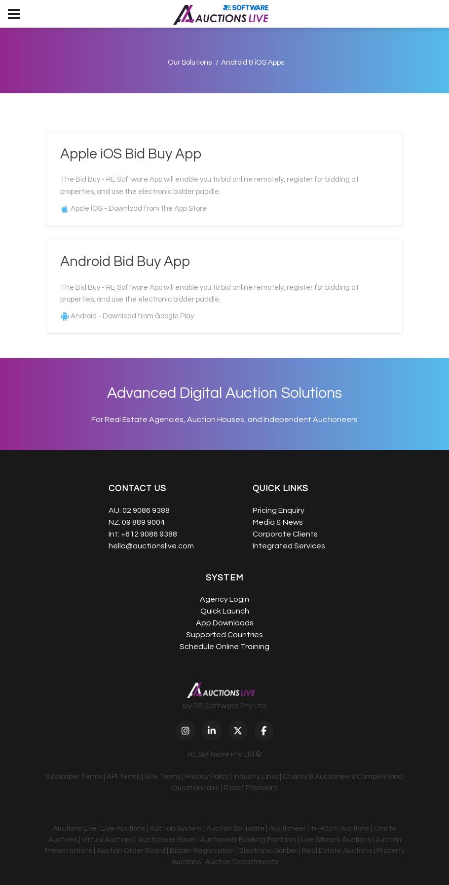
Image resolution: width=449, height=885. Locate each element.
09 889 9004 (143, 522)
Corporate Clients (285, 534)
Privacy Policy (207, 777)
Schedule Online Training (224, 647)
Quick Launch (224, 612)
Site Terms (163, 777)
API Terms (123, 777)
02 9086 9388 (146, 510)
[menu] (14, 14)
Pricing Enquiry (278, 510)
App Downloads (225, 623)
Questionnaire (196, 788)
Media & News (278, 522)
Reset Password (251, 788)
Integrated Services (289, 546)
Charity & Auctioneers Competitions (342, 777)
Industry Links (255, 777)
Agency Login (224, 600)
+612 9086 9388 (149, 534)
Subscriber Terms (73, 777)
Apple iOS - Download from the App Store (139, 208)
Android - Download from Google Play (132, 316)
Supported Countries (224, 635)
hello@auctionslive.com (151, 546)
